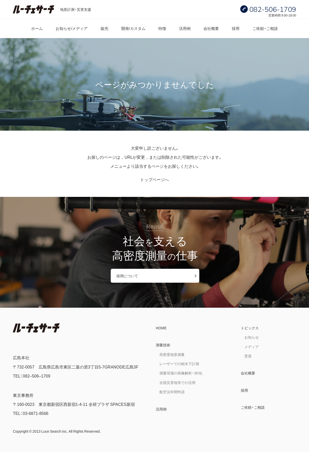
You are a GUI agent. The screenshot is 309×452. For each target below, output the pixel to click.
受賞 (248, 355)
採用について (127, 275)
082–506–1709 (36, 376)
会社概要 (211, 28)
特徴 (162, 28)
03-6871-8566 (35, 413)
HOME (161, 327)
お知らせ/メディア (72, 28)
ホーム (37, 28)
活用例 (185, 28)
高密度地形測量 (172, 354)
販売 (104, 28)
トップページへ (154, 179)
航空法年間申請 (172, 391)
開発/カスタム (133, 28)
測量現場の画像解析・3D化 (180, 372)
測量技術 (163, 344)
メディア (251, 346)
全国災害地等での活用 (177, 382)
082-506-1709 (272, 9)
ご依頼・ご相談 (265, 28)
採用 (235, 28)
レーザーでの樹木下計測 (179, 363)
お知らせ (251, 337)
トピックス (250, 327)
